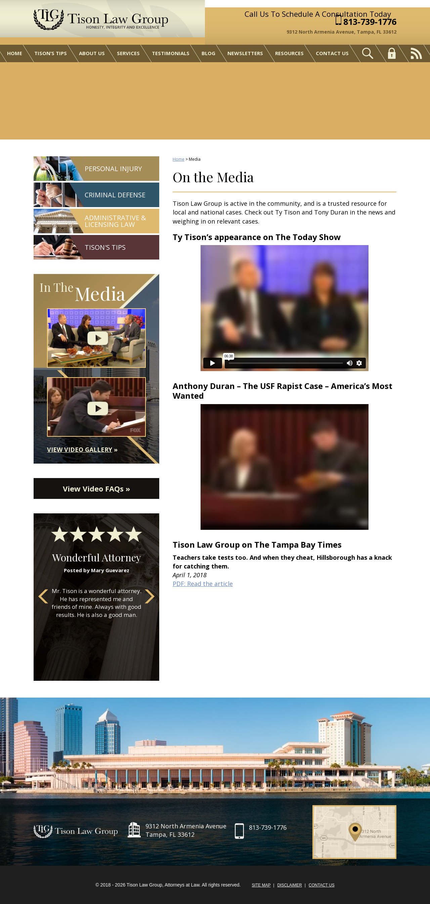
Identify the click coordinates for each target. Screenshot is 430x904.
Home (14, 53)
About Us (92, 53)
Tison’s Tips (50, 53)
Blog (208, 53)
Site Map (261, 885)
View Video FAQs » (96, 488)
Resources (289, 53)
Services (128, 53)
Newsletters (245, 53)
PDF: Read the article (203, 584)
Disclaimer (289, 885)
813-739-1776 (369, 21)
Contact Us (332, 53)
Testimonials (170, 53)
